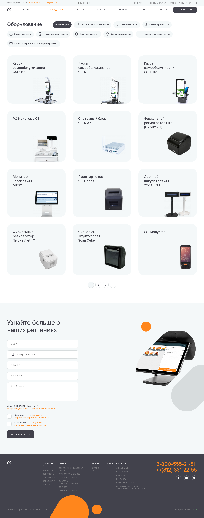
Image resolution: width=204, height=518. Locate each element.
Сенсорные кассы (127, 24)
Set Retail (48, 470)
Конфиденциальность (18, 408)
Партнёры (121, 475)
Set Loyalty (49, 481)
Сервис (101, 10)
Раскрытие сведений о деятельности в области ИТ (131, 487)
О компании (122, 468)
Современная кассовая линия (71, 469)
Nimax (194, 509)
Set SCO (47, 485)
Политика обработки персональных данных (27, 509)
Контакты (121, 479)
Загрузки (138, 3)
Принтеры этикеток (87, 34)
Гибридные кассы (68, 491)
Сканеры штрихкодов (118, 34)
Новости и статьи (156, 3)
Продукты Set (30, 10)
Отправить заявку (20, 434)
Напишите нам (185, 10)
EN (195, 3)
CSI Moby (63, 487)
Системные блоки (20, 34)
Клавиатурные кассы (157, 24)
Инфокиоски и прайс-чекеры (154, 34)
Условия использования (44, 408)
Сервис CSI (95, 469)
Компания (122, 10)
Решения (80, 10)
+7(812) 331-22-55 (51, 3)
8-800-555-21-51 (36, 3)
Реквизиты (122, 472)
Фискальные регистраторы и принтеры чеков (33, 43)
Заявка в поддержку (180, 3)
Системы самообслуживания (92, 24)
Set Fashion (49, 478)
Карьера (164, 10)
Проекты (143, 10)
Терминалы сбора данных (53, 34)
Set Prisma (48, 474)
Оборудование (56, 10)
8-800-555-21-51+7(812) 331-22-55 (176, 467)
